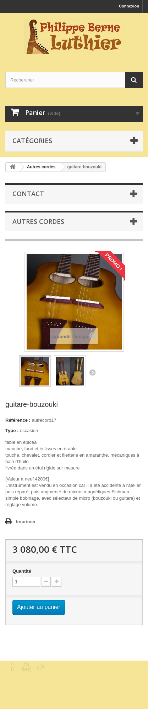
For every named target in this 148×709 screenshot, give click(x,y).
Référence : (18, 420)
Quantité (21, 571)
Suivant (92, 372)
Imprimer (26, 521)
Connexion (129, 6)
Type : (11, 430)
